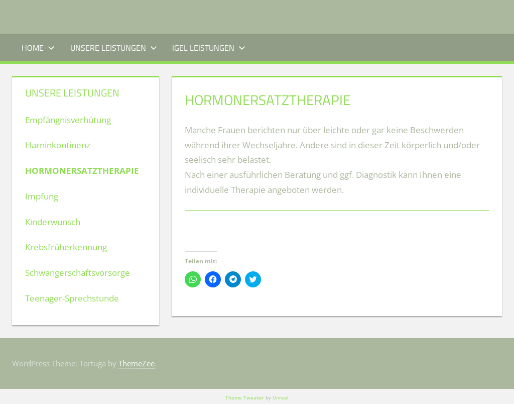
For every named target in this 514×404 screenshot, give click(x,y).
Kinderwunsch (52, 222)
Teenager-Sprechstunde (72, 298)
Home (38, 48)
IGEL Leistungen (208, 48)
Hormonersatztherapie (82, 170)
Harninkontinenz (57, 145)
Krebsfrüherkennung (66, 247)
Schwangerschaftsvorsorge (77, 272)
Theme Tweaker (244, 397)
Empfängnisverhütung (68, 120)
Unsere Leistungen (113, 48)
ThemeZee (136, 363)
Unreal (281, 397)
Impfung (41, 196)
